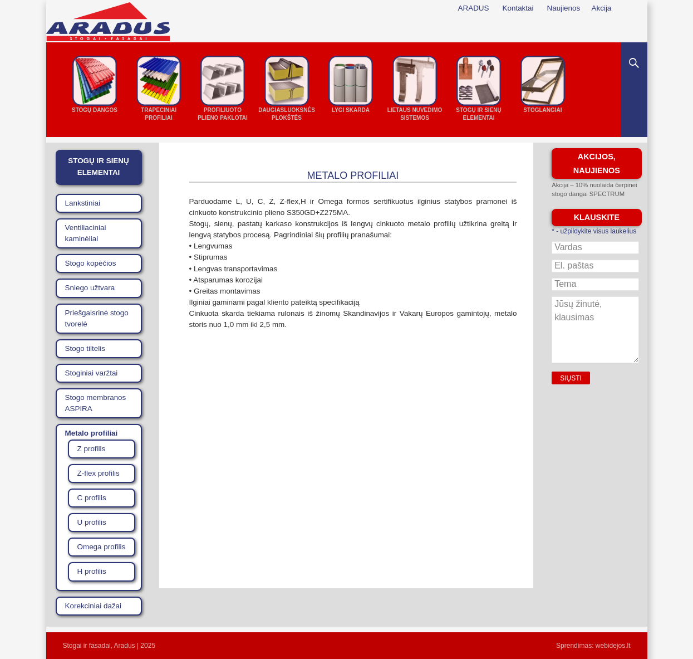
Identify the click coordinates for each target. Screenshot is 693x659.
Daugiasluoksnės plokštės (286, 114)
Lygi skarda (351, 110)
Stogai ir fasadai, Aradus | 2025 (109, 646)
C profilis (91, 498)
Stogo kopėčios (90, 263)
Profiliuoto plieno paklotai (223, 114)
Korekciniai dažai (93, 606)
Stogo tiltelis (85, 348)
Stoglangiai (542, 110)
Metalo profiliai (91, 433)
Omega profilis (101, 547)
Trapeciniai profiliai (158, 114)
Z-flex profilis (98, 473)
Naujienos (564, 8)
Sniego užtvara (90, 288)
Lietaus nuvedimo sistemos (415, 114)
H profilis (91, 571)
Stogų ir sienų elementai (479, 114)
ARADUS (473, 8)
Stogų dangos (94, 110)
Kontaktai (518, 8)
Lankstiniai (83, 203)
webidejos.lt (613, 646)
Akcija (602, 8)
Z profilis (91, 449)
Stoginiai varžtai (91, 373)
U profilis (91, 522)
